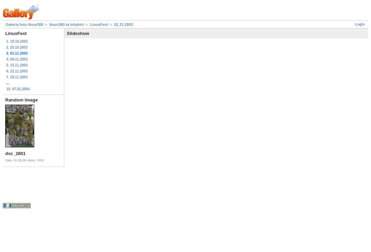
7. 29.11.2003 (17, 77)
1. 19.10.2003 (17, 41)
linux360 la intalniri (66, 24)
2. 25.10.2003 (17, 47)
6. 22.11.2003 (17, 71)
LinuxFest (99, 24)
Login (360, 24)
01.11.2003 (123, 24)
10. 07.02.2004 (18, 89)
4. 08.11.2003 (17, 59)
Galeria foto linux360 (24, 24)
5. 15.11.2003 (17, 65)
